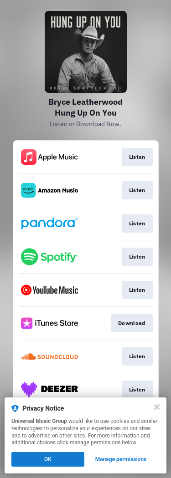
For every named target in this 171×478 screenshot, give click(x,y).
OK (48, 459)
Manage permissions (121, 459)
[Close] (157, 407)
